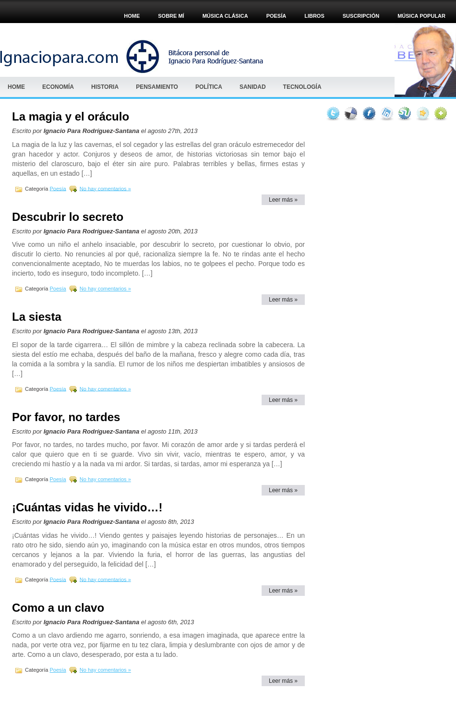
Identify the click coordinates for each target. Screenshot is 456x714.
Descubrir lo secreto (67, 216)
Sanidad (253, 87)
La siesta (36, 316)
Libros (314, 16)
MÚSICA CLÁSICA (225, 16)
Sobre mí (171, 16)
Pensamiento (157, 87)
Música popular (421, 16)
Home (132, 16)
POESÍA (276, 16)
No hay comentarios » (105, 188)
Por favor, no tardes (66, 417)
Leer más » (283, 199)
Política (208, 87)
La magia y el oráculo (70, 116)
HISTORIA (105, 87)
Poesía (57, 188)
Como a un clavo (58, 607)
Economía (58, 87)
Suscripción (361, 16)
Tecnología (302, 87)
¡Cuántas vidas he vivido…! (87, 507)
